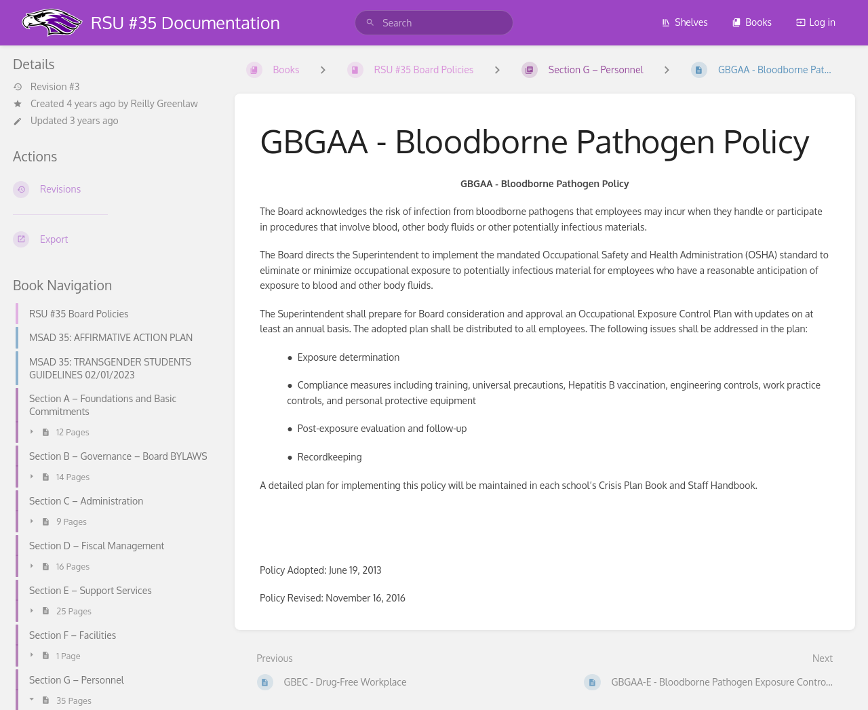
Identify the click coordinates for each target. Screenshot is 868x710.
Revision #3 (46, 86)
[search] (434, 22)
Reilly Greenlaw (164, 103)
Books (752, 22)
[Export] (113, 239)
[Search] (370, 22)
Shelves (684, 22)
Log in (815, 22)
